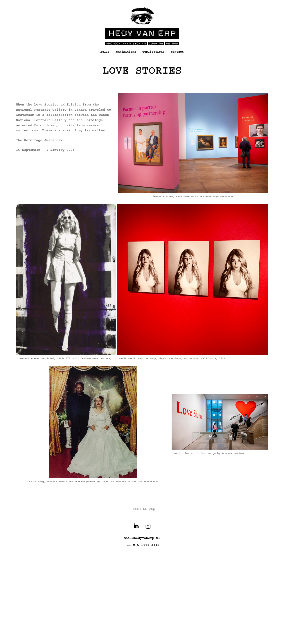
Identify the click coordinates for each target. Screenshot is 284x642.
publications (153, 51)
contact (177, 51)
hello (104, 51)
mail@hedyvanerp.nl (142, 538)
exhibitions (126, 51)
